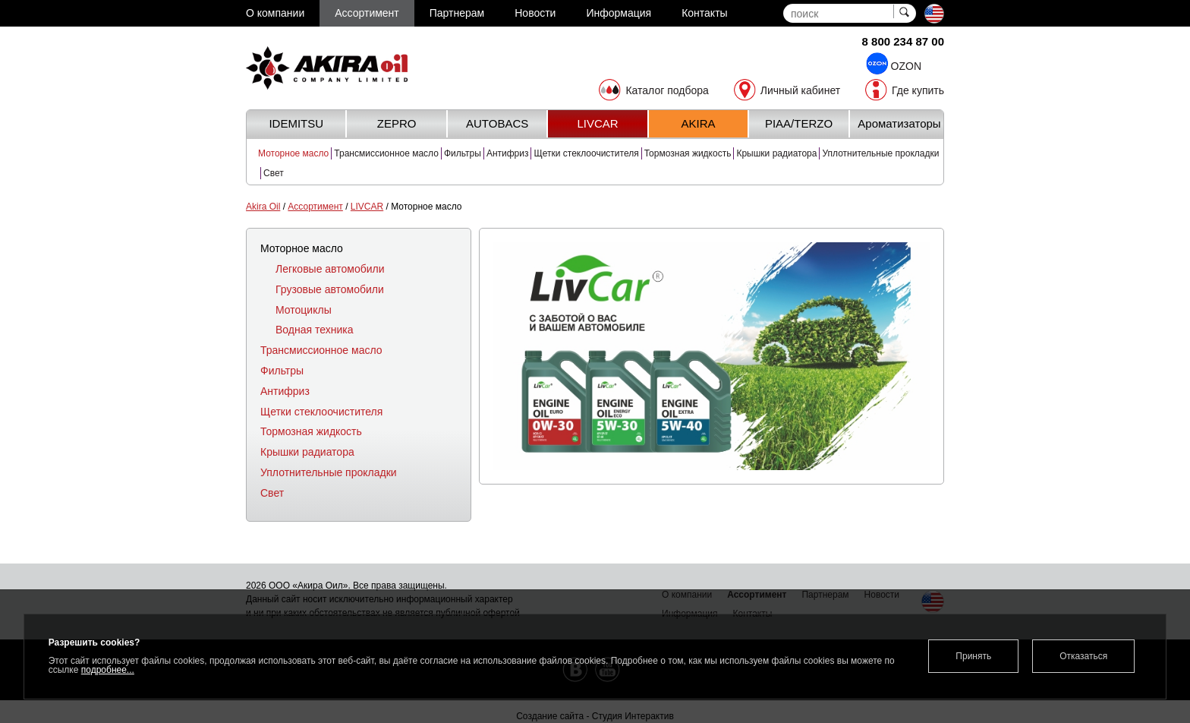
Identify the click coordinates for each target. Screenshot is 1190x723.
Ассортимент (315, 206)
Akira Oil (263, 206)
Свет (273, 173)
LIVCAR (367, 206)
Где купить (918, 90)
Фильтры (462, 153)
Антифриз (507, 153)
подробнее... (107, 670)
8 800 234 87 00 (903, 41)
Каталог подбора (666, 90)
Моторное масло (293, 153)
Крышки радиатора (776, 153)
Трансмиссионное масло (386, 153)
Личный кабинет (800, 90)
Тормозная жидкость (688, 153)
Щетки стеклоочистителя (586, 153)
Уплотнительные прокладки (880, 153)
